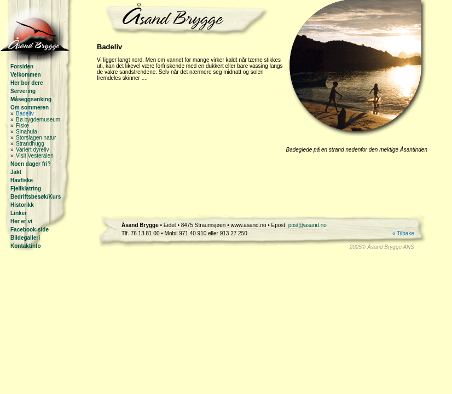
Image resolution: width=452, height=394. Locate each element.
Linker (18, 213)
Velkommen (25, 75)
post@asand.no (307, 225)
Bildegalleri (25, 238)
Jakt (15, 172)
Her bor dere (26, 83)
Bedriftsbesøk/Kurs (35, 197)
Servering (23, 91)
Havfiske (21, 180)
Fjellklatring (25, 189)
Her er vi (21, 221)
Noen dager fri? (30, 164)
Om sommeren (29, 108)
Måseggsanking (30, 99)
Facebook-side (29, 230)
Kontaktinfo (25, 246)
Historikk (22, 205)
